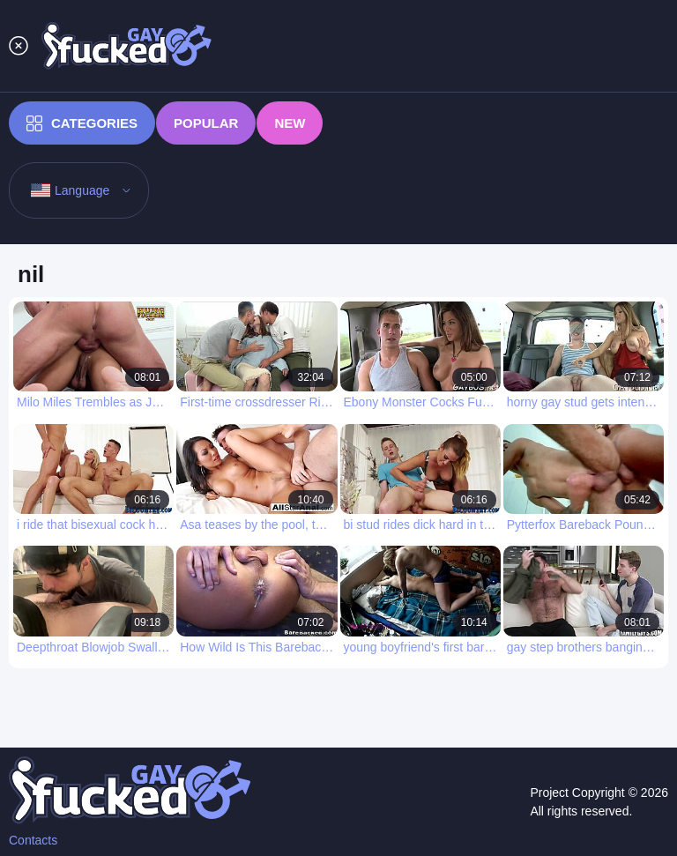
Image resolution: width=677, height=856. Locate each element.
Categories (82, 123)
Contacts (33, 840)
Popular (206, 122)
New (289, 122)
